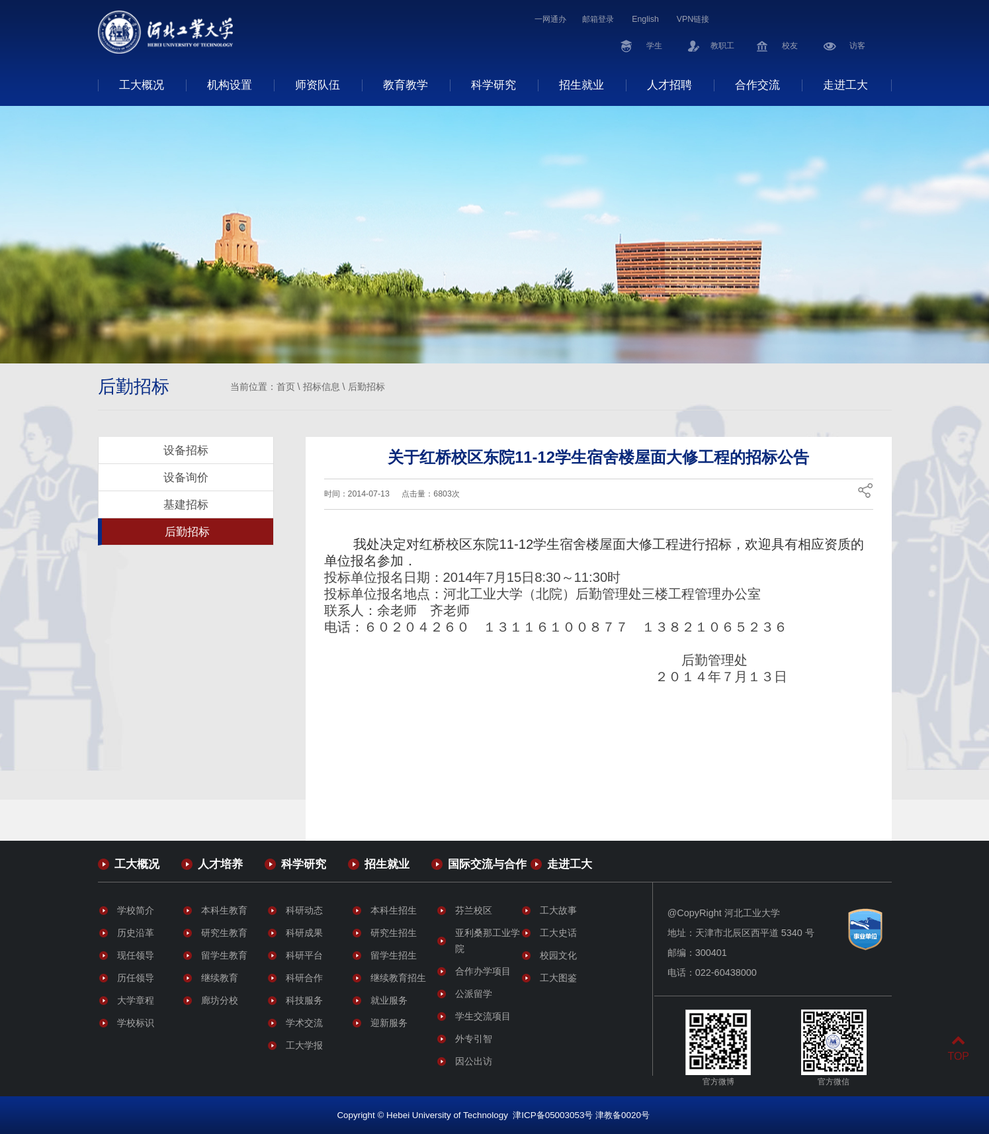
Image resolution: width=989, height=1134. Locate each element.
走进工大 (845, 85)
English (645, 19)
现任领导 (135, 955)
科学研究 (493, 85)
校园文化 (558, 955)
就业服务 (389, 1000)
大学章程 (135, 1000)
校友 (790, 45)
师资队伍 (317, 85)
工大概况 (141, 85)
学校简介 (135, 910)
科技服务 (304, 1000)
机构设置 (229, 85)
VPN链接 (693, 19)
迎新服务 (389, 1022)
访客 (857, 45)
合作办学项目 (483, 971)
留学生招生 (393, 955)
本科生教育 (224, 910)
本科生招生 (393, 910)
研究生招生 (393, 932)
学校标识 (135, 1022)
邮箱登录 (598, 19)
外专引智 (473, 1038)
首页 (286, 386)
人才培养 (220, 864)
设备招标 (185, 450)
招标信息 (321, 386)
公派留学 (473, 993)
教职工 (722, 45)
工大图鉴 (558, 977)
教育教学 (405, 85)
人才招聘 (669, 85)
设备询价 (185, 477)
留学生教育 (224, 955)
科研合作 (304, 977)
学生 (654, 45)
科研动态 (304, 910)
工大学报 (304, 1045)
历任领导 (135, 977)
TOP (958, 1048)
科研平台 (304, 955)
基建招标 (185, 504)
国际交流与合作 (487, 864)
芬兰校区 (473, 910)
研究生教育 (224, 932)
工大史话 (558, 932)
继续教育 (219, 977)
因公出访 (473, 1061)
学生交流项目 (483, 1016)
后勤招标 (366, 386)
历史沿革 (135, 932)
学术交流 (304, 1022)
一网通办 (550, 19)
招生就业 (581, 85)
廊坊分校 (219, 1000)
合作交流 (757, 85)
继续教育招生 (398, 977)
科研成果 (304, 932)
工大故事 (558, 910)
